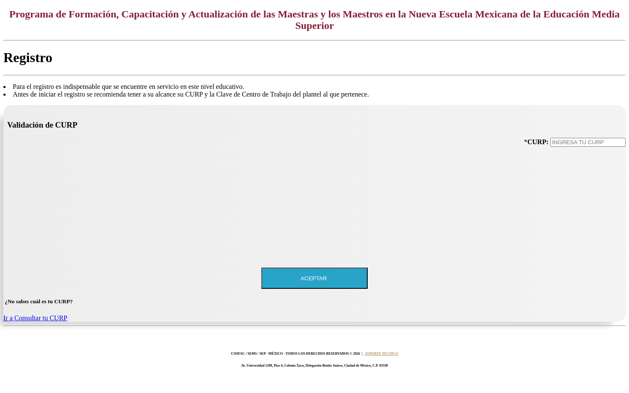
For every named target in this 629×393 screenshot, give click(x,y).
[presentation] (561, 171)
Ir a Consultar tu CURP (35, 318)
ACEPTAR (314, 278)
